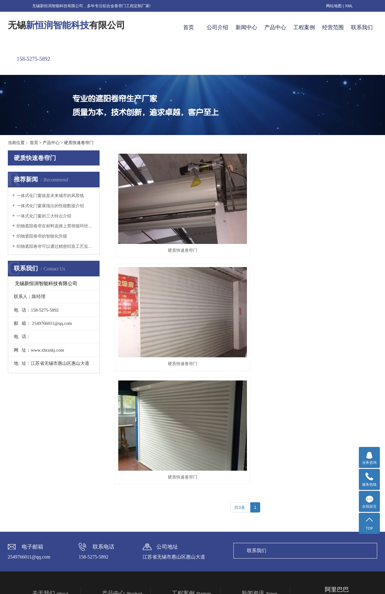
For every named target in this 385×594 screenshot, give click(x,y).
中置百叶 (110, 521)
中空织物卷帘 (114, 504)
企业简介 (40, 471)
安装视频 (180, 471)
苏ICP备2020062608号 (241, 580)
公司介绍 (217, 27)
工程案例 (304, 27)
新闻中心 (246, 27)
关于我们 (50, 453)
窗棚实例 (180, 487)
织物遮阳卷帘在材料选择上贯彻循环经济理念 (56, 226)
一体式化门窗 (114, 513)
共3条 (239, 281)
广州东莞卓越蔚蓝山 (191, 504)
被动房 (108, 530)
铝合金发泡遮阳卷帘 (121, 471)
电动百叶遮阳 (114, 496)
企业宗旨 (40, 487)
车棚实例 (180, 479)
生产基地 (40, 504)
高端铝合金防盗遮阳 (121, 538)
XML (349, 6)
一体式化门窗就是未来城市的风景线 (50, 195)
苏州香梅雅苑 (184, 530)
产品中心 (275, 27)
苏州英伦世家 (184, 513)
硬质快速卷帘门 (79, 142)
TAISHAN (297, 580)
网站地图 (334, 6)
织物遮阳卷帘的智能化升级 (42, 236)
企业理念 (40, 479)
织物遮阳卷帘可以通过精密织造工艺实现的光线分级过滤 (56, 246)
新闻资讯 (260, 453)
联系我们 (362, 27)
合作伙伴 (40, 513)
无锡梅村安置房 (186, 538)
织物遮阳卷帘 (114, 479)
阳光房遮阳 (112, 487)
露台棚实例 (182, 496)
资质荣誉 (40, 496)
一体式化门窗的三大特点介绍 (44, 216)
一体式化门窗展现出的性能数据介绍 (50, 206)
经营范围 (333, 27)
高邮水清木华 (184, 521)
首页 (188, 27)
